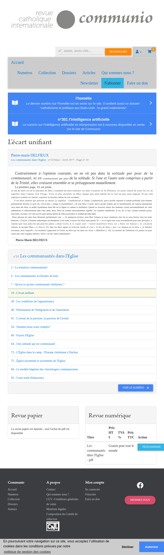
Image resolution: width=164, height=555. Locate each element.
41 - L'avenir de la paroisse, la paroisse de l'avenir (40, 318)
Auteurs (12, 509)
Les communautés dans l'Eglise (29, 159)
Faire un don (137, 83)
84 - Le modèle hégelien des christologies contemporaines (44, 369)
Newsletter (89, 83)
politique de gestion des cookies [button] (27, 552)
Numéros (24, 72)
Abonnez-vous (140, 499)
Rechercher (118, 51)
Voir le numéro (137, 387)
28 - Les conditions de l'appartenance (32, 301)
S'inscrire (90, 494)
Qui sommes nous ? (117, 72)
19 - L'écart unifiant (22, 292)
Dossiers (69, 72)
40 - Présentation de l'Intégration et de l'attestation (40, 309)
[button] (139, 52)
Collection (47, 72)
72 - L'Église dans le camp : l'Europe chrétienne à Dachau (44, 352)
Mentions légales (56, 509)
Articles (88, 72)
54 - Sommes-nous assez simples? (31, 326)
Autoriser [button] (151, 547)
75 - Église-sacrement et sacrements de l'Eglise (38, 360)
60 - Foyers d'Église (22, 335)
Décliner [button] (128, 547)
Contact (50, 489)
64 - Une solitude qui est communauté (33, 343)
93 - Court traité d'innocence (27, 377)
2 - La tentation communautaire (29, 267)
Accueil (17, 62)
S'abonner (112, 83)
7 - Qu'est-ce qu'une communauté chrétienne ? (38, 284)
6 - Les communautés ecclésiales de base (34, 276)
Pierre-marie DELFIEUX (30, 155)
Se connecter (92, 489)
